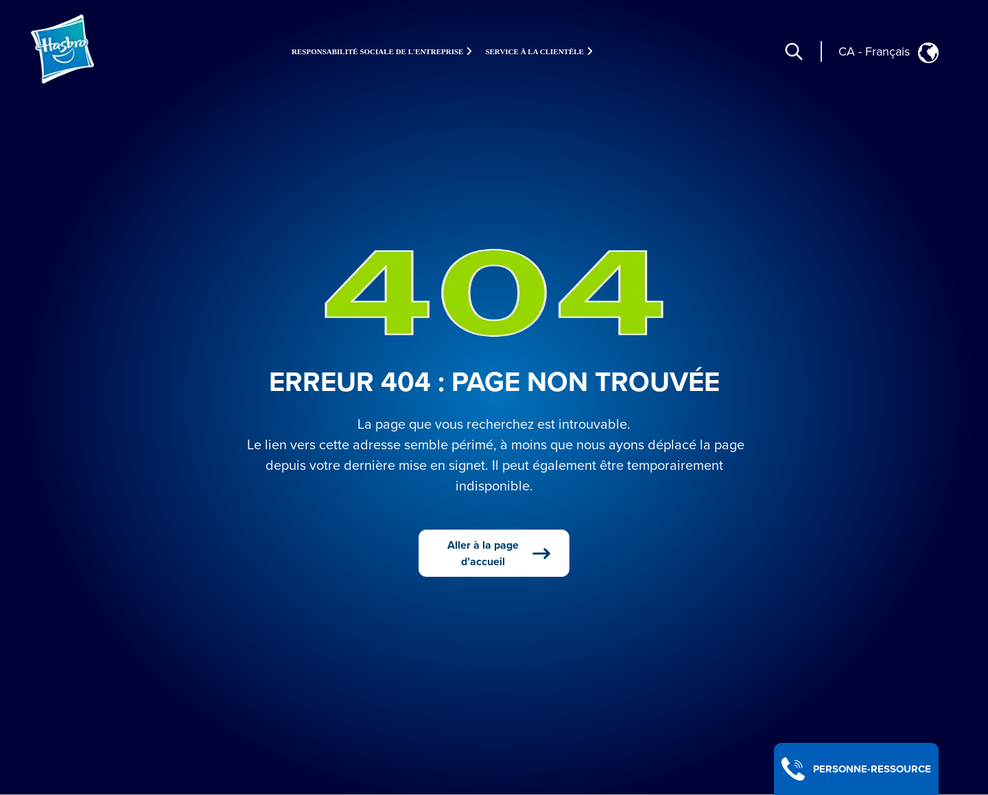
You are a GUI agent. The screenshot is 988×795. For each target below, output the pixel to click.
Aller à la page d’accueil (499, 553)
